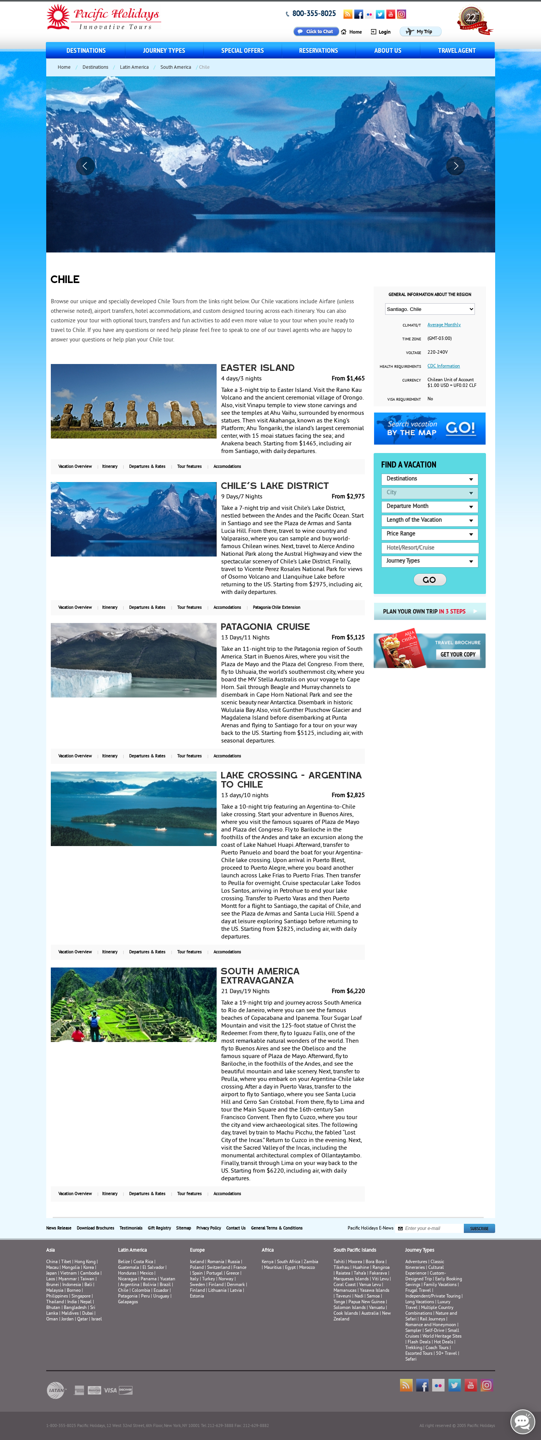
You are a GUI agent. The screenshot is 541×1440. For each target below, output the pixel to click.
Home (64, 68)
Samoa (373, 1296)
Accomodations (227, 466)
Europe (197, 1250)
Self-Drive (434, 1331)
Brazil (165, 1285)
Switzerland (218, 1268)
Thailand (55, 1302)
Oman (52, 1319)
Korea (88, 1268)
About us (388, 50)
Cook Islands (346, 1314)
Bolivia (149, 1285)
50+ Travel (446, 1354)
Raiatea (343, 1274)
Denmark (236, 1285)
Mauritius (273, 1268)
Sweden (197, 1285)
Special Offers (242, 50)
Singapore (81, 1296)
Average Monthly (444, 325)
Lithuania (217, 1291)
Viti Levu (380, 1279)
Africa (268, 1250)
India (72, 1302)
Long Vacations (419, 1302)
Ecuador (161, 1291)
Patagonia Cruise (266, 627)
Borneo (74, 1291)
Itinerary (109, 466)
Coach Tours (437, 1348)
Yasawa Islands (374, 1291)
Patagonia (128, 1296)
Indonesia (71, 1285)
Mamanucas (345, 1291)
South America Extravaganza (261, 977)
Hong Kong (85, 1262)
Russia (234, 1262)
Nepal (86, 1302)
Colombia (141, 1291)
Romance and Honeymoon (430, 1325)
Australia (370, 1314)
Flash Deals (419, 1342)
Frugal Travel (418, 1291)
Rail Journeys (432, 1319)
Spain (197, 1274)
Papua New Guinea (366, 1302)
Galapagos (128, 1302)
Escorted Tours (418, 1354)
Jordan (68, 1319)
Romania (215, 1262)
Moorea (355, 1262)
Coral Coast (345, 1285)
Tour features (189, 466)
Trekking (413, 1348)
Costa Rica (143, 1262)
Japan (51, 1274)
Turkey (208, 1279)
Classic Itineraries (424, 1265)
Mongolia (71, 1268)
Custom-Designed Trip (425, 1276)
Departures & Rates (147, 466)
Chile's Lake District (275, 486)
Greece (232, 1274)
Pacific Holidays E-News (371, 1228)
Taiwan (87, 1279)
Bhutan (53, 1308)
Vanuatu (377, 1308)
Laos (50, 1279)
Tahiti (339, 1262)
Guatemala (128, 1268)
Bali (88, 1285)
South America (175, 68)
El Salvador (153, 1268)
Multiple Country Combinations (429, 1311)
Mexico (146, 1274)
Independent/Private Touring (432, 1296)
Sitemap (183, 1228)
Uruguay (161, 1296)
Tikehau (341, 1268)
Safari (410, 1359)
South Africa (288, 1262)
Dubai (87, 1314)
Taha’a (360, 1274)
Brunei (52, 1285)
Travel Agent (457, 50)
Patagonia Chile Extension (276, 607)
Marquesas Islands (351, 1279)
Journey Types (164, 50)
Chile (123, 1291)
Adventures (416, 1262)
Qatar (82, 1319)
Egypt (290, 1268)
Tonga (339, 1302)
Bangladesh (75, 1308)
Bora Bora (375, 1262)
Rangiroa (381, 1268)
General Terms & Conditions (277, 1228)
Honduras (127, 1274)
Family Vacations (440, 1285)
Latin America (134, 68)
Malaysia (54, 1291)
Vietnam (68, 1274)
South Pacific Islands (355, 1250)
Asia (50, 1250)
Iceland (197, 1262)
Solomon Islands (350, 1308)
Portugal (214, 1274)
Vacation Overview (75, 466)
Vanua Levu (370, 1285)
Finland (216, 1285)
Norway (226, 1279)
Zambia (311, 1262)
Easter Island (258, 368)
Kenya (268, 1262)
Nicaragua (127, 1279)
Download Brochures (95, 1228)
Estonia (197, 1296)
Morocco (307, 1268)
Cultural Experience (424, 1271)
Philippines (57, 1296)
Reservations (318, 50)
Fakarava (378, 1274)
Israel (96, 1319)
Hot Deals (443, 1342)
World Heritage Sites (442, 1337)
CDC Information (444, 366)
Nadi (359, 1296)
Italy (194, 1279)
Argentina (129, 1285)
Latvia (236, 1291)
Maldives (70, 1314)
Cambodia (89, 1274)
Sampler (413, 1331)
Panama (149, 1279)
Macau (52, 1268)
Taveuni (343, 1296)
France (239, 1268)
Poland (197, 1268)
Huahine (361, 1268)
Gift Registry (159, 1228)
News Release (58, 1228)
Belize (124, 1262)
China (52, 1262)
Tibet (66, 1262)
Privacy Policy (208, 1228)
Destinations (86, 50)
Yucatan (167, 1279)
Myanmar (67, 1279)
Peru (145, 1296)
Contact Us (236, 1228)
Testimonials (131, 1228)
